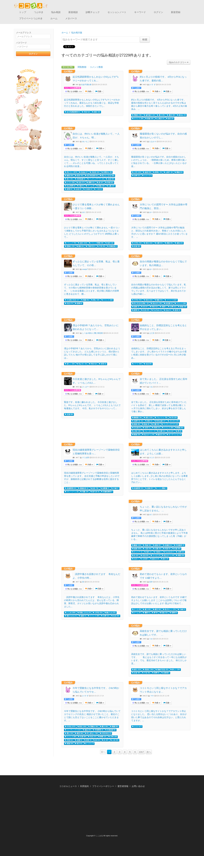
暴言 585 (171, 115)
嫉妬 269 (69, 176)
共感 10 (90, 276)
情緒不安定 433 (161, 669)
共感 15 (90, 219)
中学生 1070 (70, 726)
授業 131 (91, 182)
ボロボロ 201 (173, 421)
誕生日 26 (160, 435)
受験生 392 (137, 115)
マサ (152, 696)
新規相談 (73, 12)
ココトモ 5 (137, 726)
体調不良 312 (137, 421)
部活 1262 (148, 243)
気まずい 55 (82, 364)
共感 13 (157, 91)
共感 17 (90, 148)
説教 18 (135, 307)
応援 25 (101, 703)
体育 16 (102, 364)
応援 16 (168, 276)
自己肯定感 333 (91, 176)
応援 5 (99, 91)
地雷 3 (163, 307)
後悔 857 (149, 488)
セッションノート (117, 12)
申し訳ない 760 (91, 733)
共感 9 (156, 340)
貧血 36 (145, 424)
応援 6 (167, 219)
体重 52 (78, 740)
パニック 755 (70, 243)
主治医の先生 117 (72, 300)
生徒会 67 (83, 172)
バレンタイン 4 (149, 431)
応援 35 (167, 394)
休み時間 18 (70, 186)
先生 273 (81, 182)
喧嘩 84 (78, 303)
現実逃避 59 (80, 179)
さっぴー (85, 387)
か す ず (152, 84)
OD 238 (173, 417)
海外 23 (148, 552)
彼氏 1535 (82, 243)
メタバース (71, 18)
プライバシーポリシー (103, 786)
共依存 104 (94, 172)
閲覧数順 (82, 67)
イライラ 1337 (171, 300)
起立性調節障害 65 (72, 112)
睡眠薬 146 (137, 417)
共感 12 (157, 276)
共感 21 (157, 589)
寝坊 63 (148, 421)
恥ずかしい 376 (169, 609)
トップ (22, 12)
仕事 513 (136, 176)
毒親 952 (85, 300)
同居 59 (166, 549)
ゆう (151, 514)
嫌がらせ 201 (110, 613)
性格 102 (164, 613)
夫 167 (170, 431)
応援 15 (101, 340)
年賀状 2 (157, 552)
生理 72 (146, 428)
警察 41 (146, 613)
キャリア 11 (137, 552)
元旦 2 (135, 559)
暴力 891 (161, 115)
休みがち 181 (156, 303)
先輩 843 (159, 243)
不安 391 (101, 246)
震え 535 (95, 300)
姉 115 (96, 740)
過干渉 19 (94, 492)
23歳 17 (115, 488)
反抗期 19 (168, 303)
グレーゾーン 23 (71, 492)
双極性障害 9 (106, 492)
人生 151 (114, 740)
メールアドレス (23, 32)
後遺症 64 (167, 545)
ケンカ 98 (136, 609)
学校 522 (86, 112)
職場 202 (179, 172)
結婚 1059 (136, 549)
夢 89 (178, 431)
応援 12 (167, 148)
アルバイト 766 (161, 417)
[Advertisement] (102, 812)
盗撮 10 (82, 616)
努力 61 (78, 744)
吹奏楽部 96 (110, 730)
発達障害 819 (70, 488)
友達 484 (110, 179)
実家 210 (156, 428)
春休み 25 (181, 115)
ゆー (151, 269)
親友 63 (80, 246)
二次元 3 (98, 189)
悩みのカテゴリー (178, 62)
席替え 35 (157, 172)
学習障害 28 (98, 730)
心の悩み (68, 71)
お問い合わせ (138, 786)
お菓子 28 (168, 172)
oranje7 (85, 269)
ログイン (158, 12)
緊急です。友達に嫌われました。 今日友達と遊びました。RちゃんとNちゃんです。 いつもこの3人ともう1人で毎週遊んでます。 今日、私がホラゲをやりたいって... (92, 405)
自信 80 (77, 189)
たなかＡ (152, 141)
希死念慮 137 (160, 421)
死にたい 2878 (71, 172)
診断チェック (93, 12)
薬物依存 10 (83, 488)
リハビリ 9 (155, 555)
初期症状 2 (112, 246)
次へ (149, 752)
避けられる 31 (71, 616)
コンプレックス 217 (73, 730)
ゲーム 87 (90, 186)
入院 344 (147, 549)
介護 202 (155, 424)
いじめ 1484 (70, 613)
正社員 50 (136, 428)
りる (151, 387)
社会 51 (167, 310)
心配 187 (111, 186)
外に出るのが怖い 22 (140, 303)
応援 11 (101, 464)
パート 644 (137, 364)
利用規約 (84, 786)
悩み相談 (56, 12)
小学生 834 (97, 613)
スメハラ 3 (147, 176)
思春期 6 (165, 673)
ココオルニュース (68, 786)
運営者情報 (122, 786)
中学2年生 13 (105, 733)
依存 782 (79, 176)
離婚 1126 (136, 545)
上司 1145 (136, 172)
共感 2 (89, 91)
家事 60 (68, 189)
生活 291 (145, 310)
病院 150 (96, 112)
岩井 (151, 582)
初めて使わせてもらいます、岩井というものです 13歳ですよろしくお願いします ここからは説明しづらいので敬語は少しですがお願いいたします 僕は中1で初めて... (159, 600)
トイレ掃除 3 (160, 488)
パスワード (21, 42)
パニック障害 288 (96, 243)
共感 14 (157, 219)
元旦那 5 (144, 559)
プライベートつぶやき (31, 18)
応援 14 (101, 148)
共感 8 (156, 464)
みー (151, 212)
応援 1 (167, 703)
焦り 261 (69, 179)
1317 (141, 752)
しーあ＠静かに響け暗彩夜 (92, 333)
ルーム (53, 18)
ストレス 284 (137, 119)
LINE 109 (136, 431)
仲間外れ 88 (106, 172)
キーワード (140, 12)
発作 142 (109, 243)
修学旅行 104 (149, 115)
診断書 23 (105, 488)
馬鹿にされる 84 (84, 613)
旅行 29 (169, 119)
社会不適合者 (86, 84)
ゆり (84, 212)
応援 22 (168, 91)
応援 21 (168, 646)
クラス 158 (70, 182)
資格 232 (179, 243)
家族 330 (149, 119)
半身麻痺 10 (179, 545)
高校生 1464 (148, 669)
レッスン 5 (89, 744)
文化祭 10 (87, 189)
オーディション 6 (174, 435)
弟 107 (100, 182)
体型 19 (87, 740)
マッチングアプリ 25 (95, 179)
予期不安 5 (90, 246)
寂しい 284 (70, 364)
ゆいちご (85, 141)
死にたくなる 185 (107, 176)
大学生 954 (137, 243)
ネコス (151, 457)
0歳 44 (80, 186)
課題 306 (169, 243)
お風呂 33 (159, 119)
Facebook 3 (168, 552)
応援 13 (101, 276)
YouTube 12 (156, 310)
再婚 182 (147, 545)
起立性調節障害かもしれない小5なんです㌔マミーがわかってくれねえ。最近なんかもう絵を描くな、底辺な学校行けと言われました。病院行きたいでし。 (92, 102)
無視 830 (147, 172)
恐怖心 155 (70, 246)
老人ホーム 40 (148, 435)
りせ (151, 639)
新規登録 (175, 12)
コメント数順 (96, 67)
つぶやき (38, 12)
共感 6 (156, 148)
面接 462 (136, 424)
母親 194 (84, 492)
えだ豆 (151, 333)
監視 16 (176, 310)
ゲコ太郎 (85, 457)
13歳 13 (181, 609)
